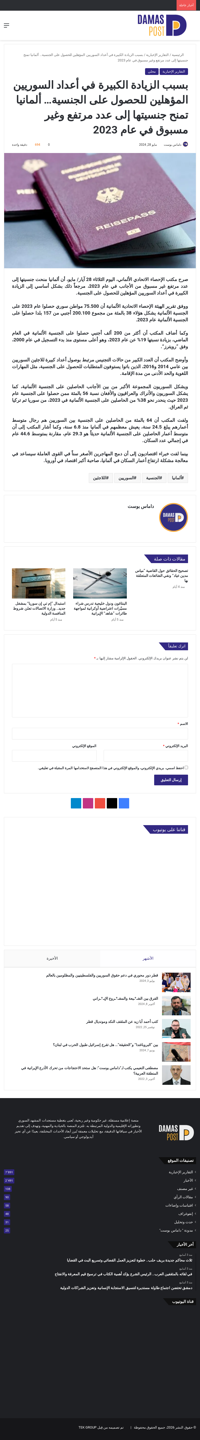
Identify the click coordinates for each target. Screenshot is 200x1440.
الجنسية (153, 478)
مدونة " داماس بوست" (176, 1233)
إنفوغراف (185, 1217)
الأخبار (188, 1183)
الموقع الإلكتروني (84, 744)
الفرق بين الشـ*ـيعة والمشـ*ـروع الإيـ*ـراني (122, 999)
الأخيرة (52, 956)
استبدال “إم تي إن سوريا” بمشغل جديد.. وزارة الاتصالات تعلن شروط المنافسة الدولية (39, 606)
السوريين (126, 478)
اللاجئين (99, 478)
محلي (152, 71)
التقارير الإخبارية (157, 55)
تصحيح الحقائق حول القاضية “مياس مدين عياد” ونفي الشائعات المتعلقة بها (161, 573)
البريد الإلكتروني (175, 744)
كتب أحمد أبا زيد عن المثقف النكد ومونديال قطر (119, 1022)
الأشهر (148, 956)
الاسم (183, 721)
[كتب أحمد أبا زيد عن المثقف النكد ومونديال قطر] (173, 1029)
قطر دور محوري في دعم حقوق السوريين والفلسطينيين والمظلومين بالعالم (99, 976)
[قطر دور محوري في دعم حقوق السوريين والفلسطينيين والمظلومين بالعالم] (173, 983)
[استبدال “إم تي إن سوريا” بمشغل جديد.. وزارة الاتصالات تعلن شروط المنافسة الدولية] (38, 581)
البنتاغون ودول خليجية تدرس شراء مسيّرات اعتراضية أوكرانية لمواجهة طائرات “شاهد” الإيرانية (100, 606)
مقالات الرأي (183, 1200)
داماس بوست (170, 144)
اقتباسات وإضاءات (179, 1208)
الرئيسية (180, 55)
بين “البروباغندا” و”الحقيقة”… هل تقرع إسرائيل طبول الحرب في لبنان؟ (102, 1045)
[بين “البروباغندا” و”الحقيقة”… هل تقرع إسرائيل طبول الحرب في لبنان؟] (173, 1052)
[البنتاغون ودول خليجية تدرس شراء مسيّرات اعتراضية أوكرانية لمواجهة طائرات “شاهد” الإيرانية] (100, 581)
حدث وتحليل (183, 1225)
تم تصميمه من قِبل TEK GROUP (101, 1430)
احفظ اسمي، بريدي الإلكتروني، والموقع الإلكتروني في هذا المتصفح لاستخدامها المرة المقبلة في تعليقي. (111, 766)
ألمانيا (177, 478)
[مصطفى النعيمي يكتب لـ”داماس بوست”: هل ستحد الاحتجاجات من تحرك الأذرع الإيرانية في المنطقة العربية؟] (173, 1075)
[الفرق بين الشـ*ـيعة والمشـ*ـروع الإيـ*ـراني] (173, 1006)
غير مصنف (185, 1192)
